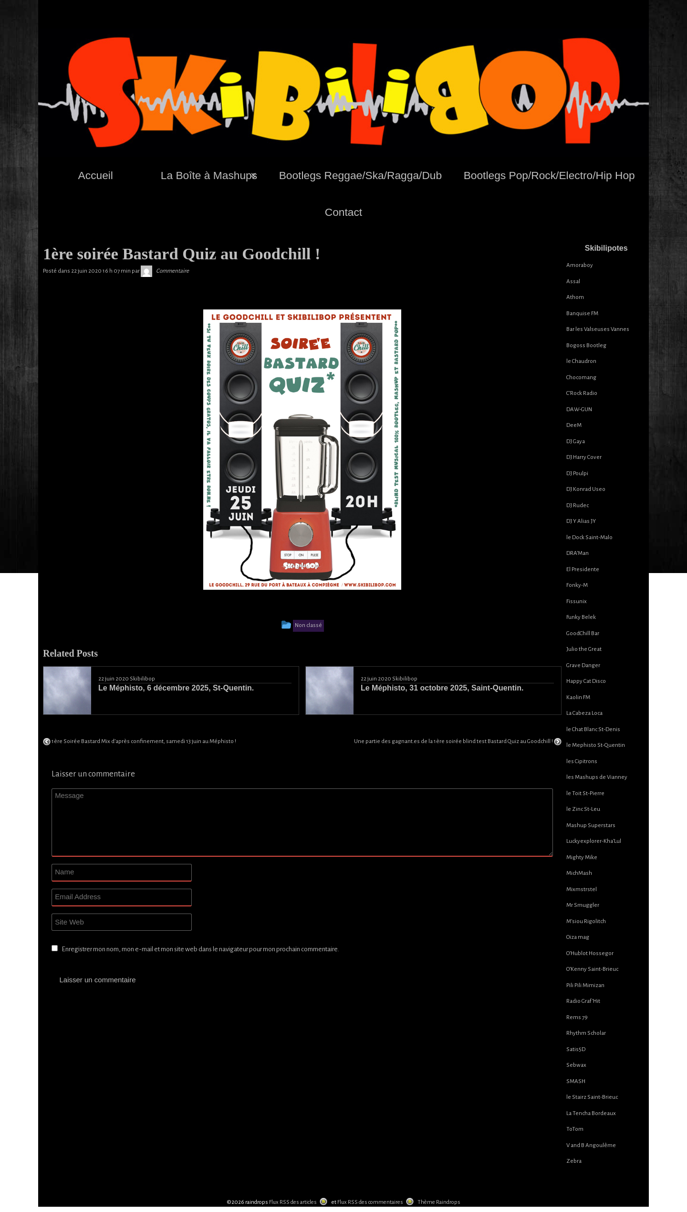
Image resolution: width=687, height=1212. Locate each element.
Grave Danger (583, 665)
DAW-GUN (579, 409)
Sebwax (576, 1065)
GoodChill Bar (582, 633)
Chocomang (581, 377)
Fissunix (576, 601)
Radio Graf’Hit (583, 1001)
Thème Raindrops (438, 1202)
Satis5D (575, 1049)
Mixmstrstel (581, 889)
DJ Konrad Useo (585, 489)
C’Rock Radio (581, 393)
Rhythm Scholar (586, 1033)
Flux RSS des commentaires (370, 1202)
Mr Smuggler (582, 905)
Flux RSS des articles (293, 1202)
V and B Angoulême (591, 1145)
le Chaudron (581, 361)
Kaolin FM (578, 697)
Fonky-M (577, 585)
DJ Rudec (577, 505)
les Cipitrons (581, 761)
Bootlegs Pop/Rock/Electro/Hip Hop (549, 175)
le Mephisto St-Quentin (595, 745)
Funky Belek (581, 617)
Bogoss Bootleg (586, 345)
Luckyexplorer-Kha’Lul (593, 841)
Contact (343, 212)
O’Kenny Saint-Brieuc (592, 969)
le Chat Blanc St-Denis (593, 729)
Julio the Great (584, 649)
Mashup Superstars (590, 825)
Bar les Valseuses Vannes (597, 329)
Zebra (574, 1161)
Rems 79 (577, 1017)
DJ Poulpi (577, 473)
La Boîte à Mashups (209, 175)
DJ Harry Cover (584, 457)
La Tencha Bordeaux (591, 1113)
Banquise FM (582, 313)
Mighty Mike (581, 857)
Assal (573, 281)
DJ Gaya (575, 441)
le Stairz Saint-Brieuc (592, 1097)
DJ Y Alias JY (581, 521)
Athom (575, 297)
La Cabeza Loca (584, 713)
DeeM (574, 425)
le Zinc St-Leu (583, 809)
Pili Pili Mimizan (585, 985)
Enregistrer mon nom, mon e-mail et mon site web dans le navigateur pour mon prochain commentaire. (200, 949)
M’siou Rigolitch (586, 921)
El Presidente (582, 569)
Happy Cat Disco (586, 681)
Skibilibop (142, 679)
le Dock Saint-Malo (589, 537)
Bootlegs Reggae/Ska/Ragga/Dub (360, 175)
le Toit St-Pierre (585, 793)
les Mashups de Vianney (596, 777)
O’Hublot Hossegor (590, 953)
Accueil (95, 175)
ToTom (574, 1129)
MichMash (579, 873)
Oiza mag (577, 937)
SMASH (575, 1081)
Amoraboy (579, 265)
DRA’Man (577, 553)
